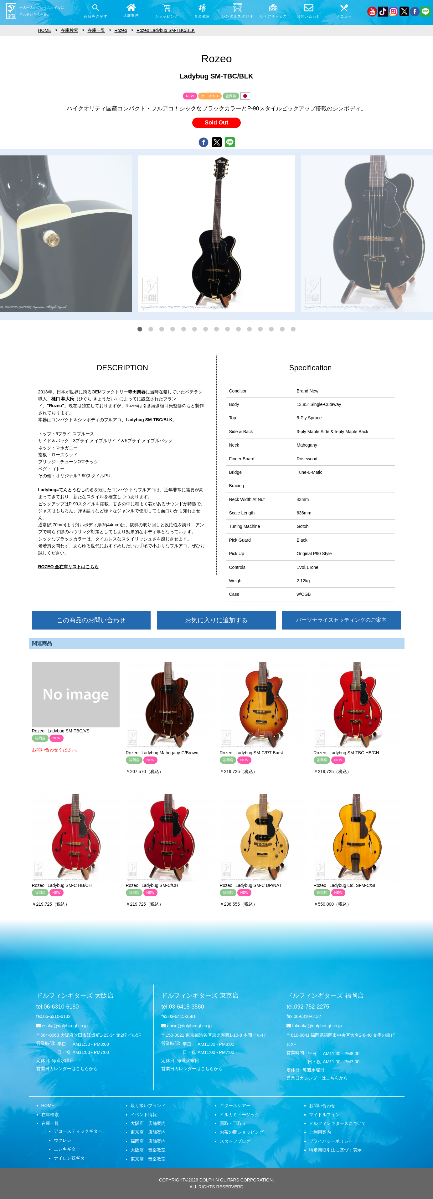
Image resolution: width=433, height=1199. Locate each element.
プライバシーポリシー (331, 1141)
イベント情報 (144, 1114)
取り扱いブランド (148, 1105)
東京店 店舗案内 (148, 1132)
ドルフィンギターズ (75, 995)
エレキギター (67, 1148)
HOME (47, 1105)
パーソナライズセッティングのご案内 (341, 620)
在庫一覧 (50, 1123)
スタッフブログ (235, 1141)
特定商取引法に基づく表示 (335, 1149)
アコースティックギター (78, 1131)
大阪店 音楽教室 (148, 1149)
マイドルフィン (324, 1114)
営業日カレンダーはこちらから (67, 1068)
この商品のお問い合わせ (91, 620)
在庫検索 (50, 1114)
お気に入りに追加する (216, 620)
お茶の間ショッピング (242, 1132)
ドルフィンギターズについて (337, 1123)
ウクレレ (62, 1140)
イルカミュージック (239, 1114)
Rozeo (121, 30)
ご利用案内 (320, 1132)
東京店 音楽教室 (148, 1158)
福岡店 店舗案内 (148, 1141)
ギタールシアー (235, 1105)
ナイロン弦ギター (71, 1158)
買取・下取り (233, 1123)
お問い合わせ (322, 1105)
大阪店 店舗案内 (148, 1123)
